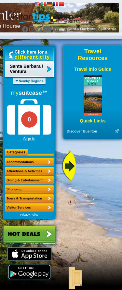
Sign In (29, 139)
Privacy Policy (29, 214)
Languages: (25, 3)
